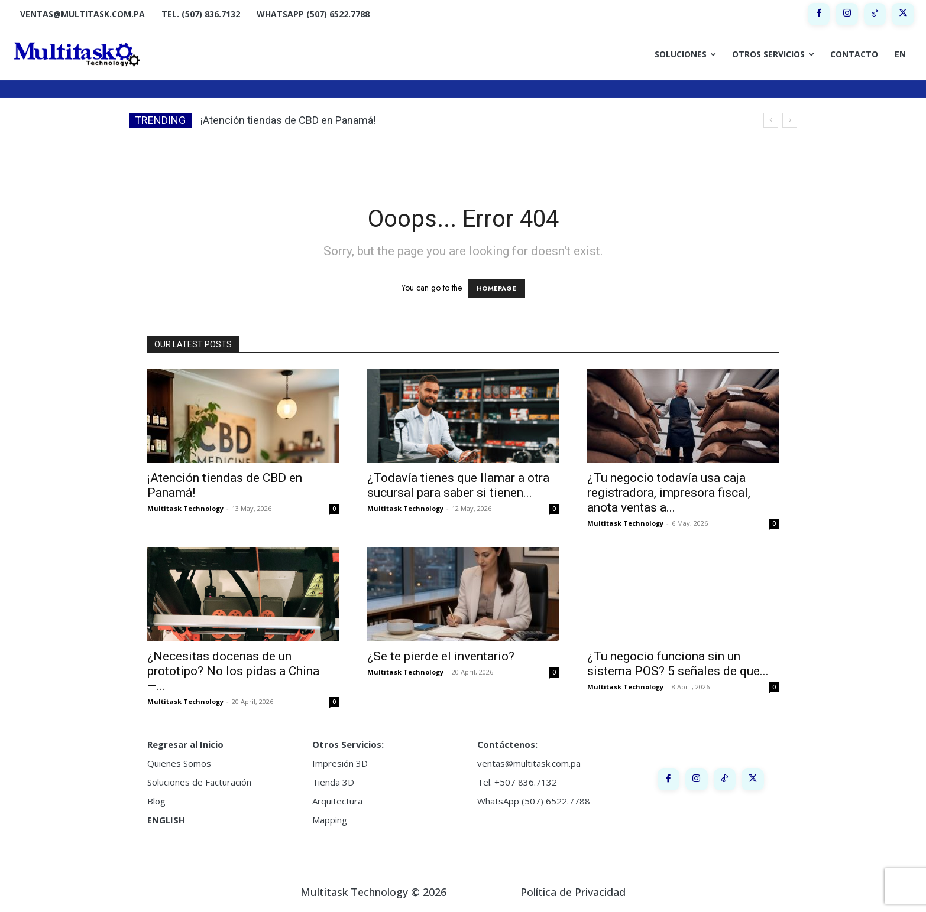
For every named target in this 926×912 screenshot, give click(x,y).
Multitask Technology (185, 508)
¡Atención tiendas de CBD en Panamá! (288, 120)
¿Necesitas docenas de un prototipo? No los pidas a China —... (233, 671)
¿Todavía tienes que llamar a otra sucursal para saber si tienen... (458, 485)
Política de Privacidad (573, 892)
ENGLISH (166, 820)
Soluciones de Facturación (199, 782)
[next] (789, 120)
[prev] (770, 120)
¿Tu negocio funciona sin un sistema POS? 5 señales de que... (678, 663)
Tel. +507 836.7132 (517, 782)
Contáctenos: (507, 744)
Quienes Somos (179, 763)
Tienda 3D (333, 782)
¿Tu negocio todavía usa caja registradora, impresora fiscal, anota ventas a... (668, 492)
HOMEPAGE (496, 288)
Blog (156, 801)
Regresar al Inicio (185, 744)
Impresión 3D (340, 763)
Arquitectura (337, 801)
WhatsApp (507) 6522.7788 (533, 801)
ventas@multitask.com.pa (529, 763)
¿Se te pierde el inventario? (440, 656)
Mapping (329, 820)
